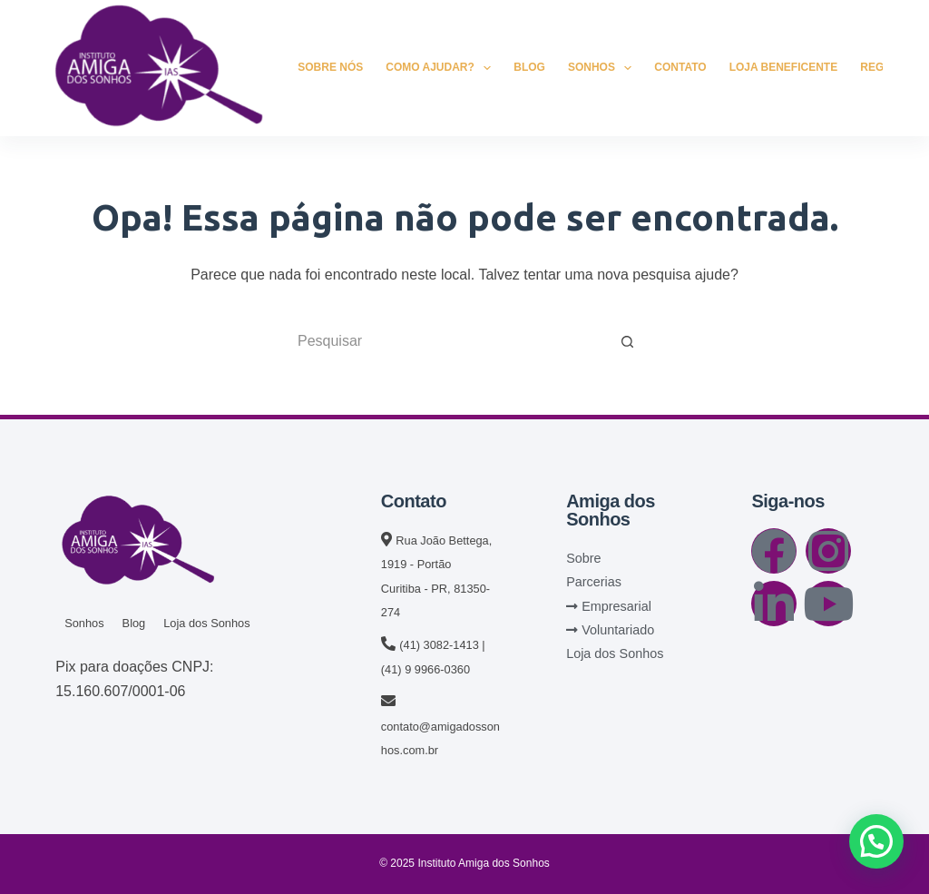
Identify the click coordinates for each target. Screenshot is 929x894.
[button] (876, 841)
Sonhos (603, 68)
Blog (529, 67)
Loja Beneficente (783, 67)
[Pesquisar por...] (446, 341)
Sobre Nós (330, 67)
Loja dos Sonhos (206, 623)
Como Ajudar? (442, 68)
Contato (680, 67)
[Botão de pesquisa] (628, 341)
